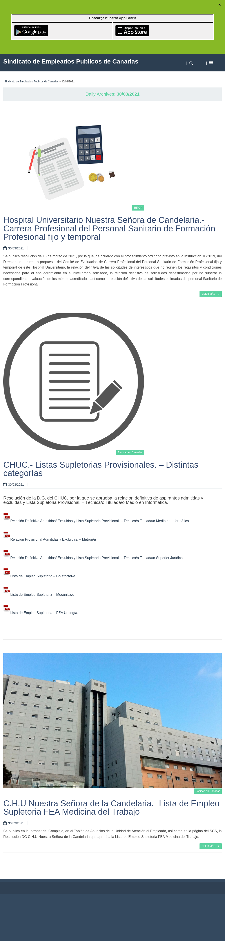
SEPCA (137, 207)
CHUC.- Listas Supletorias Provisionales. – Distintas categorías (100, 469)
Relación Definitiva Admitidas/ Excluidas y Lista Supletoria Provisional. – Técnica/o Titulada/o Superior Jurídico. (93, 558)
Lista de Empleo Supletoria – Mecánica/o (38, 594)
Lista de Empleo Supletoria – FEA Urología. (40, 613)
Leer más (210, 293)
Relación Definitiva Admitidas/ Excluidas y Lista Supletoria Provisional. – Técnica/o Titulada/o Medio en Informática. (96, 521)
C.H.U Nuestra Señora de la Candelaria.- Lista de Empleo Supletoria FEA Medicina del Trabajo (111, 807)
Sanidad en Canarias (130, 452)
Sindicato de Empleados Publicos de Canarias (31, 81)
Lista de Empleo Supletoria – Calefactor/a (39, 576)
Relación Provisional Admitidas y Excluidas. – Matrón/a (49, 539)
